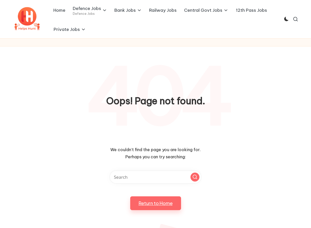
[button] (194, 177)
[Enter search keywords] (155, 177)
